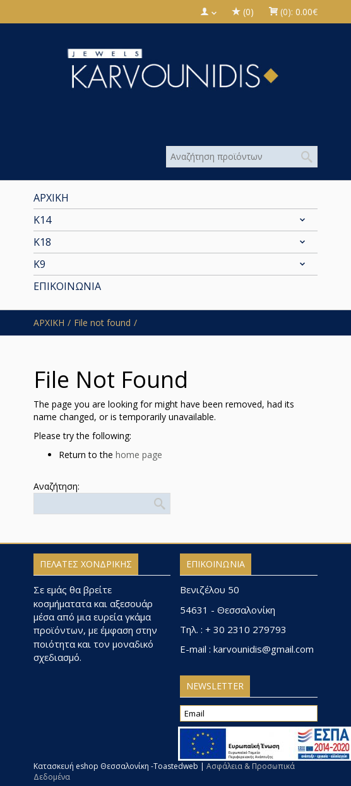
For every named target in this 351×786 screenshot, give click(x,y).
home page (139, 455)
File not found (102, 323)
